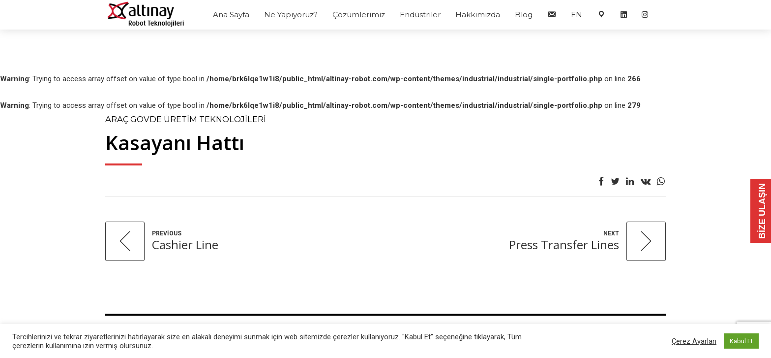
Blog (524, 14)
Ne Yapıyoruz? (291, 14)
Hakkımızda (477, 14)
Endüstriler (420, 14)
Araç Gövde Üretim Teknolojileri (185, 119)
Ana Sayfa (231, 14)
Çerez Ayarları (694, 341)
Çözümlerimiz (358, 14)
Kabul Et (741, 341)
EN (576, 14)
